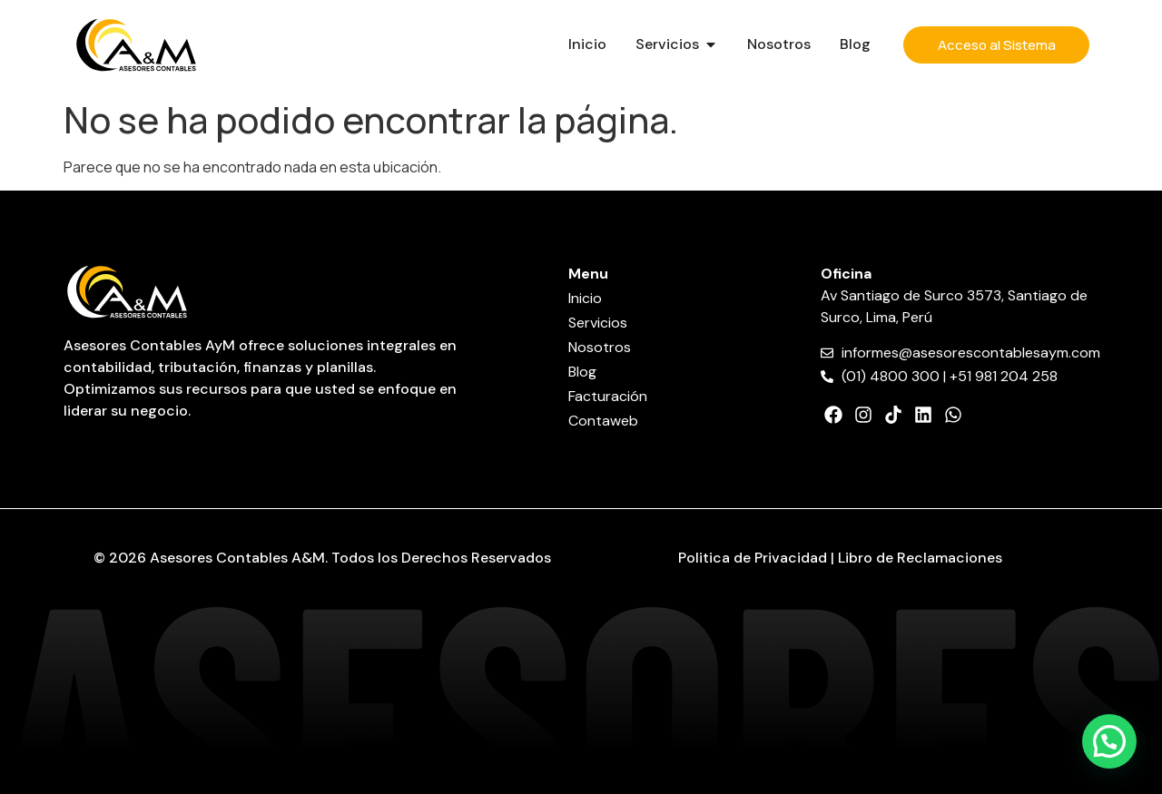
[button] (1109, 741)
